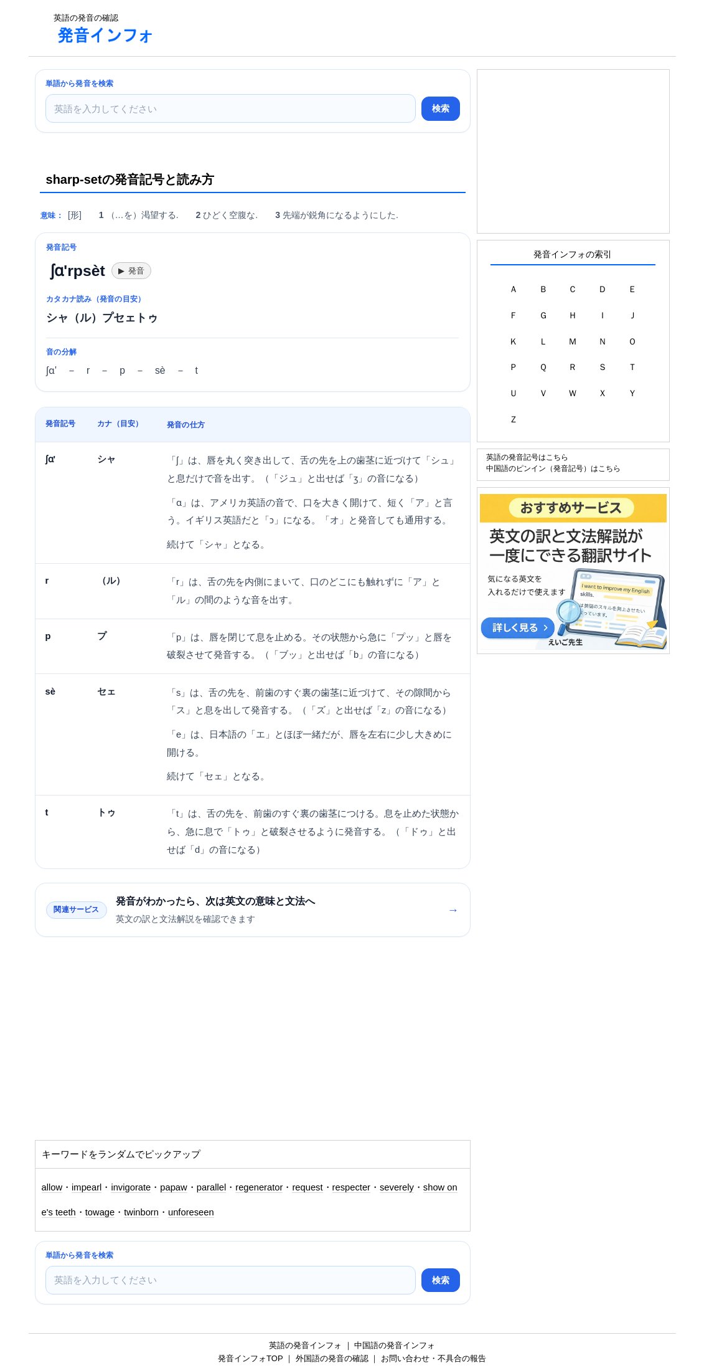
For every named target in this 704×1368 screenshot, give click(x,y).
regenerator (259, 1187)
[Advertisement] (392, 28)
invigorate (131, 1187)
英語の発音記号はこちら (527, 457)
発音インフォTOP (250, 1358)
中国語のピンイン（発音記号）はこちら (553, 468)
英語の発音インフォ (305, 1345)
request (307, 1187)
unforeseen (191, 1212)
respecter (351, 1187)
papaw (173, 1187)
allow (52, 1187)
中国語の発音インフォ (394, 1345)
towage (100, 1212)
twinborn (141, 1212)
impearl (86, 1187)
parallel (212, 1187)
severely (397, 1187)
